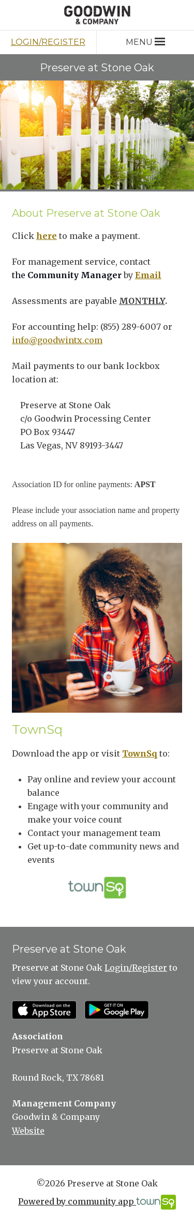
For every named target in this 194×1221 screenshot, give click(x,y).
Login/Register (48, 42)
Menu (145, 42)
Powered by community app (97, 1202)
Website (28, 1131)
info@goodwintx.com (57, 340)
